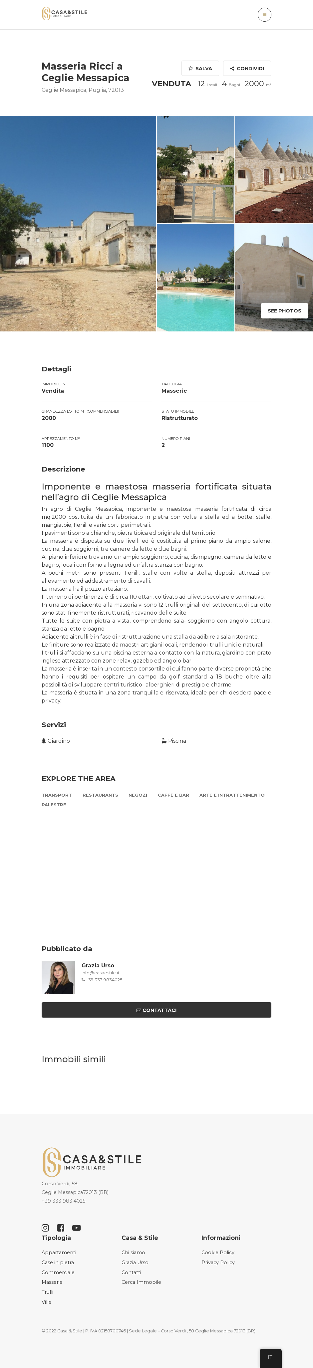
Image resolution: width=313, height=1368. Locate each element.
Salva (200, 69)
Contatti (131, 1272)
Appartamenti (59, 1253)
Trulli (47, 1292)
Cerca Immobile (141, 1282)
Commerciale (58, 1272)
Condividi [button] (247, 69)
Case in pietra (58, 1263)
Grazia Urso (98, 965)
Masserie (52, 1282)
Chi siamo (133, 1253)
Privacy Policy (218, 1263)
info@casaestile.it (101, 972)
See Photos (284, 311)
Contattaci (156, 1010)
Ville (47, 1302)
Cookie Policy (217, 1253)
